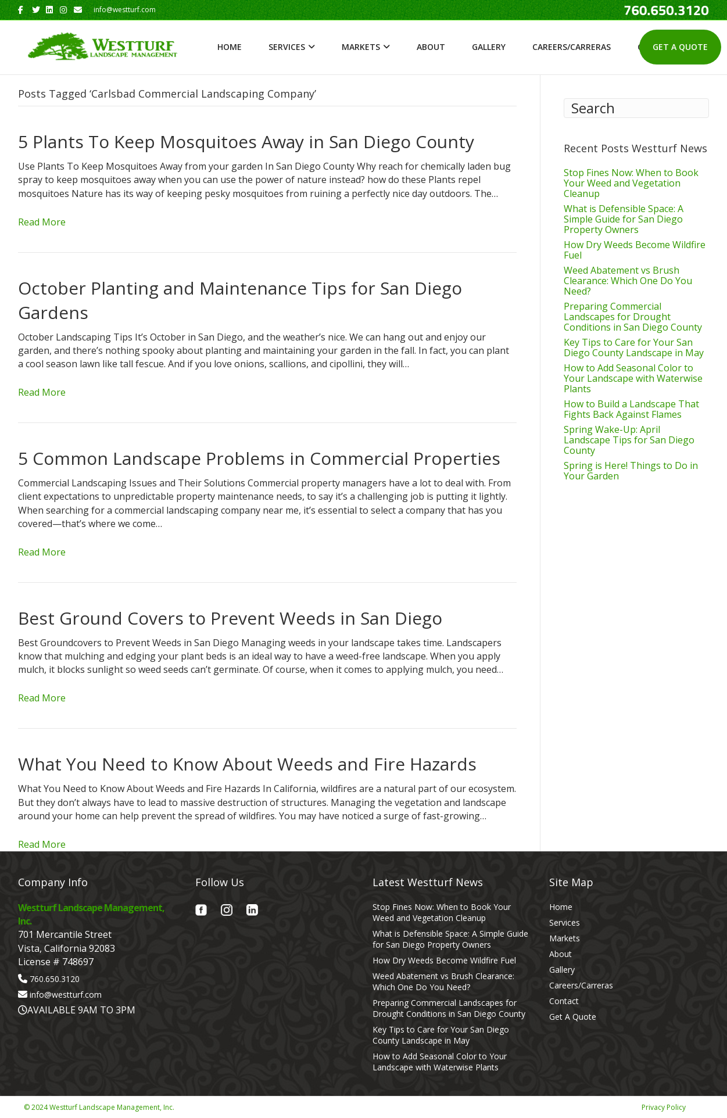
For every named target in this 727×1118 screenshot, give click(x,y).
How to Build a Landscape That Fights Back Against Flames (631, 409)
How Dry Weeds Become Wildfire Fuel (634, 249)
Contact (564, 1000)
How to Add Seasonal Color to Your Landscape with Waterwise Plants (633, 378)
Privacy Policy (664, 1107)
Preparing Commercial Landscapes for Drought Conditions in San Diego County (633, 317)
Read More (42, 222)
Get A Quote (680, 46)
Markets (361, 46)
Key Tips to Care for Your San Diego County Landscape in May (634, 347)
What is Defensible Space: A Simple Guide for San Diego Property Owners (623, 219)
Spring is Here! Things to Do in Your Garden (631, 470)
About (431, 46)
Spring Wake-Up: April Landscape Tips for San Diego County (629, 440)
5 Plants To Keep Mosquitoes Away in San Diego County (246, 141)
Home (229, 46)
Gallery (489, 46)
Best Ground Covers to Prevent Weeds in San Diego (230, 618)
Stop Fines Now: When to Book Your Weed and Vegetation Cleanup (631, 183)
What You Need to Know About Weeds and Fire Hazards (247, 764)
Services (286, 46)
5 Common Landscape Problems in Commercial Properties (259, 458)
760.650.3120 (55, 978)
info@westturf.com (66, 994)
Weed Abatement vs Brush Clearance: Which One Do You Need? (628, 281)
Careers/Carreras (571, 46)
